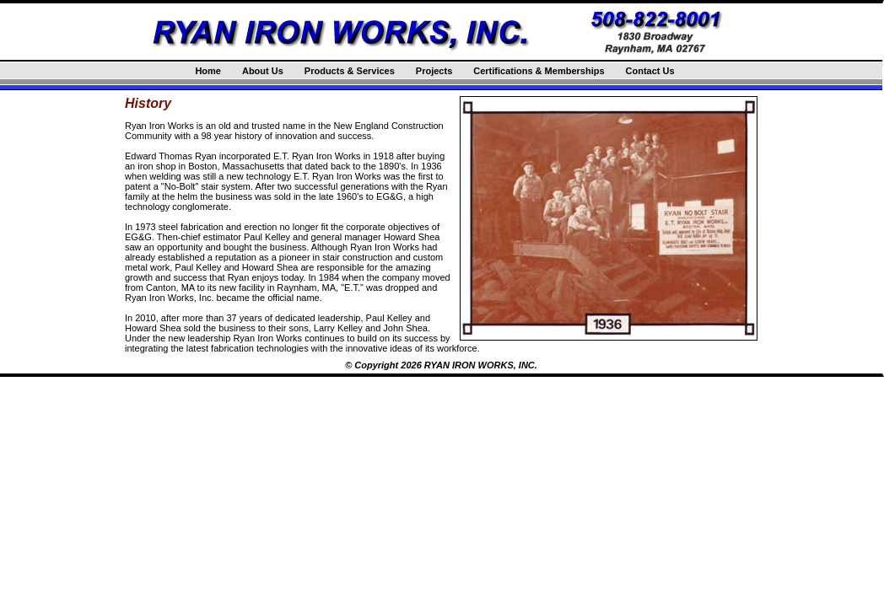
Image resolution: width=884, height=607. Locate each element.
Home (208, 71)
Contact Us (650, 71)
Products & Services (350, 71)
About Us (262, 71)
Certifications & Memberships (538, 71)
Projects (434, 71)
